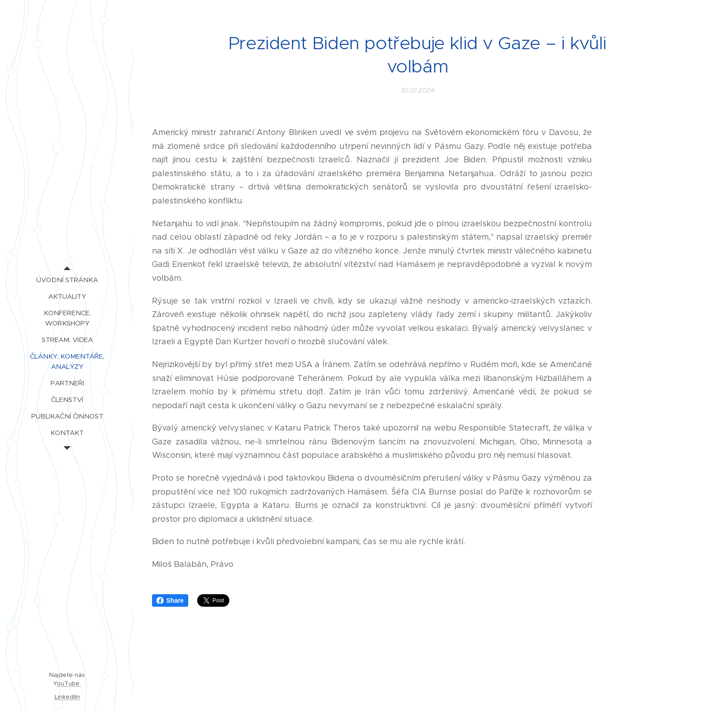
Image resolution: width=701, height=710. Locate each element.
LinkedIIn (67, 697)
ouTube (69, 683)
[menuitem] (67, 280)
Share (170, 600)
